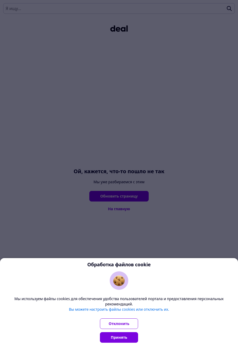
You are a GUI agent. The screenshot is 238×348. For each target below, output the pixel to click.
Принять (119, 337)
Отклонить (119, 323)
